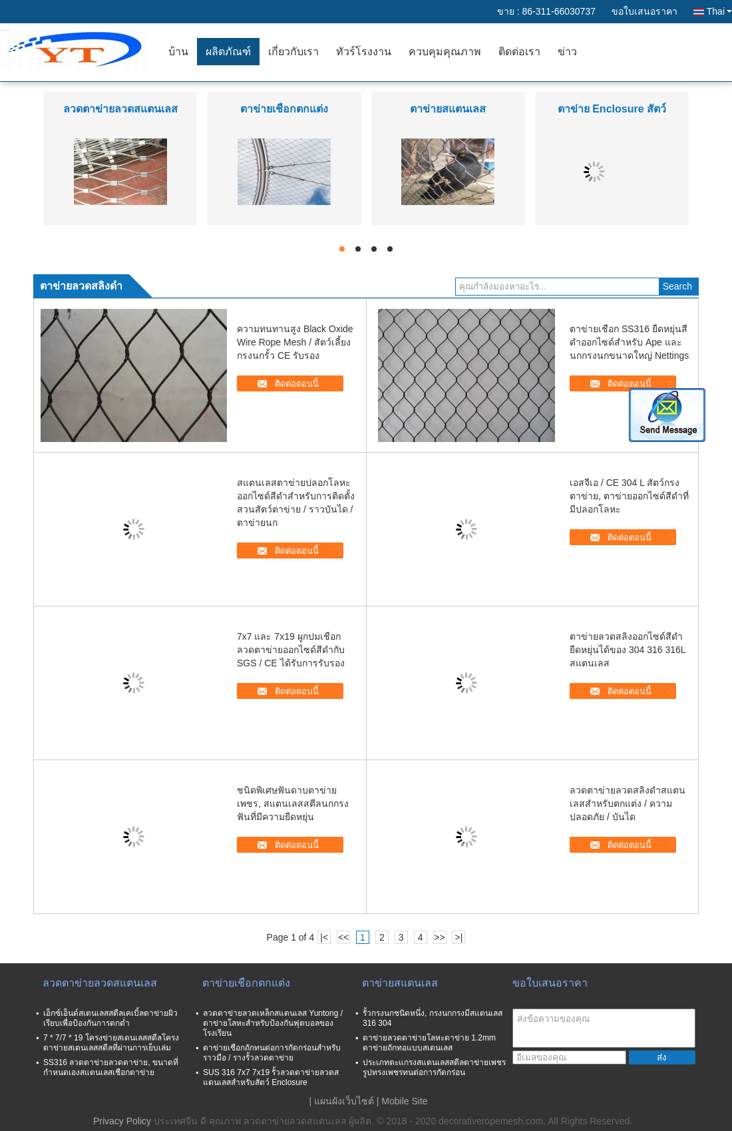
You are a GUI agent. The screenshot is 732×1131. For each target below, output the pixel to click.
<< (343, 937)
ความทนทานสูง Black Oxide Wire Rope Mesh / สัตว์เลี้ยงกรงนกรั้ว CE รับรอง (295, 342)
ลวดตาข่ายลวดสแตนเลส (120, 108)
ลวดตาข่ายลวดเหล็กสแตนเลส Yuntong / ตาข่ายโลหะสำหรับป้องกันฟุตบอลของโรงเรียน (273, 1023)
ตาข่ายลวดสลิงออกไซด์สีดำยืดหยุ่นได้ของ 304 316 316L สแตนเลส (627, 649)
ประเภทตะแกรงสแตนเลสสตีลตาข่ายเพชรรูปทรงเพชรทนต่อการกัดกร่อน (434, 1067)
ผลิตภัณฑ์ (228, 51)
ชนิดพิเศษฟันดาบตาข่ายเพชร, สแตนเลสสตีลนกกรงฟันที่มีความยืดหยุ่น (293, 803)
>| (459, 937)
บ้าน (178, 51)
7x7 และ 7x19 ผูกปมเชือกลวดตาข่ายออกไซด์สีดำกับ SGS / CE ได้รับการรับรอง (291, 649)
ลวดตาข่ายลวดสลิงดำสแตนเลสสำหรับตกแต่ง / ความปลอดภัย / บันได (627, 803)
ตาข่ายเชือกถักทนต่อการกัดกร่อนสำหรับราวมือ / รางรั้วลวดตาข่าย (272, 1052)
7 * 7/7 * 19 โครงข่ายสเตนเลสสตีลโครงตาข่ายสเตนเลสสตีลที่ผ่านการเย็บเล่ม (111, 1042)
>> (439, 937)
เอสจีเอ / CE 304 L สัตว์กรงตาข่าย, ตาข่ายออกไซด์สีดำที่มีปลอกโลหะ (629, 496)
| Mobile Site (402, 1101)
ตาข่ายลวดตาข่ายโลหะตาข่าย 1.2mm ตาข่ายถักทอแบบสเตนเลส (429, 1042)
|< (324, 937)
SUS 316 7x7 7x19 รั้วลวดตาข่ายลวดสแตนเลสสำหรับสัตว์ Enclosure (271, 1077)
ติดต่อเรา (519, 51)
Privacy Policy (122, 1121)
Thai (719, 11)
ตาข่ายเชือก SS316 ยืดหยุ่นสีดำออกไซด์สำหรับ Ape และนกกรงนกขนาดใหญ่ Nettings (629, 342)
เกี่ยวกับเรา (293, 51)
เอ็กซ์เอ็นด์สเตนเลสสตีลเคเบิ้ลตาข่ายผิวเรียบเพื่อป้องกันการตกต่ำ (110, 1018)
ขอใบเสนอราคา (644, 11)
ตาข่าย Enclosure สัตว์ (612, 108)
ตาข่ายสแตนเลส (448, 108)
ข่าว (567, 51)
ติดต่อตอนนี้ (297, 384)
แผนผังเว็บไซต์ (344, 1101)
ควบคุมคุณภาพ (445, 51)
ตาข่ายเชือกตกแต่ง (284, 108)
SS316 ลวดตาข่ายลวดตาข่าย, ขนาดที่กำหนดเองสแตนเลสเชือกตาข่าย (110, 1067)
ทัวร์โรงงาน (363, 51)
